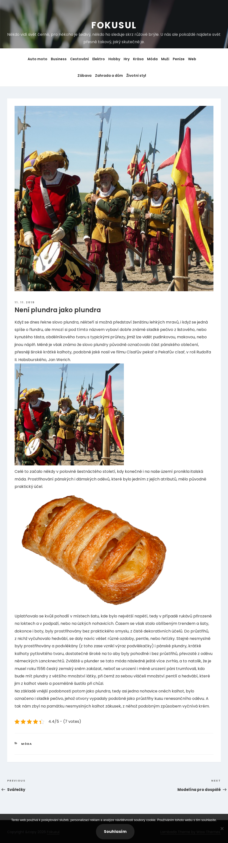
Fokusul (113, 25)
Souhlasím (115, 831)
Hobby (114, 59)
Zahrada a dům (109, 75)
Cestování (79, 59)
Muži (165, 59)
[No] (221, 828)
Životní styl (136, 75)
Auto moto (37, 59)
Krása (138, 59)
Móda (152, 59)
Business (59, 59)
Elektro (98, 59)
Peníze (179, 59)
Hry (127, 59)
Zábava (84, 75)
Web (192, 59)
